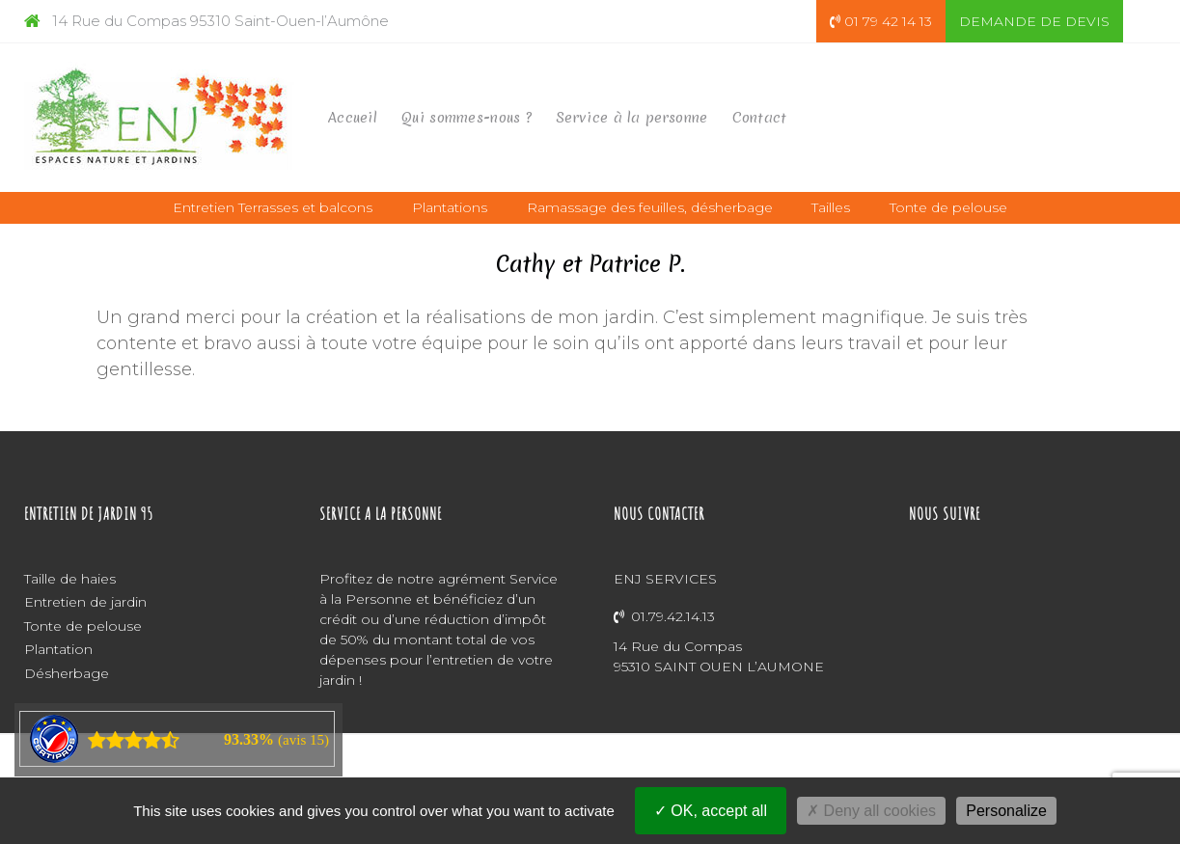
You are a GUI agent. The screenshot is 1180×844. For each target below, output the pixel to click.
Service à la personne (631, 117)
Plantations (449, 207)
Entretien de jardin (85, 602)
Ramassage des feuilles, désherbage (650, 207)
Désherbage (66, 673)
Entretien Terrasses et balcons (272, 207)
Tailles (830, 207)
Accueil (352, 117)
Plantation (58, 649)
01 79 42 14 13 (881, 21)
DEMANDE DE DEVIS (1034, 21)
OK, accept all (710, 811)
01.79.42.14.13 (664, 616)
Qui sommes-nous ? (466, 117)
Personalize (1006, 811)
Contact (759, 117)
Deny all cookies (871, 811)
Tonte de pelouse (948, 207)
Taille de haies (70, 578)
